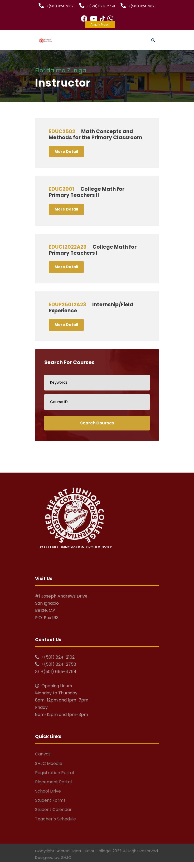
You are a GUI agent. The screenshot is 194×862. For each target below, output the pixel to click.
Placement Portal (53, 782)
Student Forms (50, 800)
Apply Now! (100, 24)
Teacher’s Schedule (55, 819)
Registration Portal (54, 773)
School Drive (48, 791)
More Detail (66, 151)
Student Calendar (53, 809)
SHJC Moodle (48, 763)
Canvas (43, 754)
